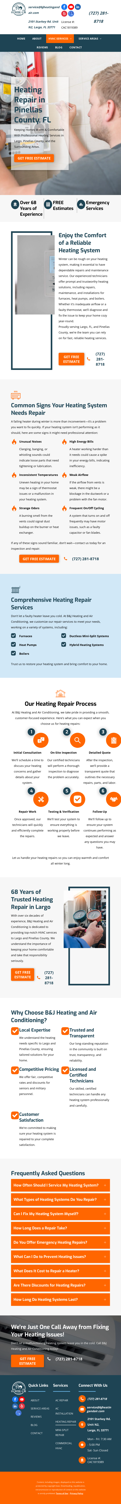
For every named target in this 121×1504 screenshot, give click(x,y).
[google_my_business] (71, 14)
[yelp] (64, 14)
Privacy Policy (76, 1493)
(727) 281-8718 (97, 1399)
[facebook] (64, 7)
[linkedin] (78, 7)
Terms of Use (62, 1493)
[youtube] (71, 7)
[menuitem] (22, 38)
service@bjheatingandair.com (99, 1409)
